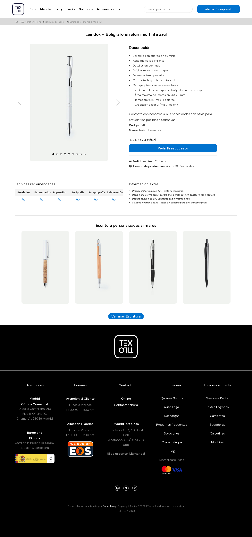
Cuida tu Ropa (172, 442)
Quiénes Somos (172, 398)
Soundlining (109, 506)
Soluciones (172, 433)
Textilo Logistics (217, 407)
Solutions (86, 9)
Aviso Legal (172, 407)
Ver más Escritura (126, 316)
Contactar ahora (126, 405)
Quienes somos (108, 9)
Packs (70, 9)
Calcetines (217, 433)
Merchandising (51, 9)
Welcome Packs (217, 398)
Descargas (171, 416)
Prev (20, 102)
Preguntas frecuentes (171, 425)
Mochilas (217, 442)
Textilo (19, 22)
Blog (172, 451)
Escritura (48, 22)
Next (118, 102)
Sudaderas (217, 425)
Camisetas (217, 416)
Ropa (32, 9)
